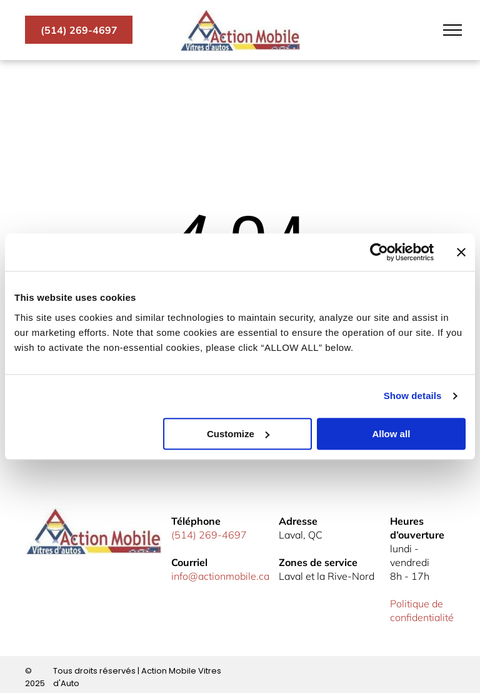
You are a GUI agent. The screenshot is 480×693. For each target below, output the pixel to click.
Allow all (391, 433)
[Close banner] (461, 252)
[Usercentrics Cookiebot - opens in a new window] (379, 252)
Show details (413, 395)
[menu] (452, 30)
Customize (238, 433)
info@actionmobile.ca (220, 576)
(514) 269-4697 (209, 535)
